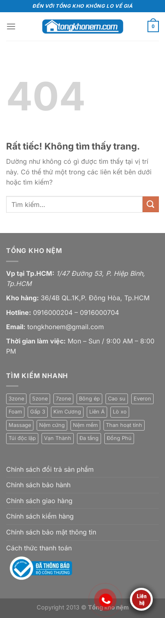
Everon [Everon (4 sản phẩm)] (142, 399)
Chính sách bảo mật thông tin (51, 532)
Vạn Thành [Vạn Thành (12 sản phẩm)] (57, 438)
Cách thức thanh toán (39, 548)
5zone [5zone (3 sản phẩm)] (40, 399)
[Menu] (11, 26)
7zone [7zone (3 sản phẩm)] (63, 399)
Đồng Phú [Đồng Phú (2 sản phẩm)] (119, 438)
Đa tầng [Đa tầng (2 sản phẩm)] (89, 438)
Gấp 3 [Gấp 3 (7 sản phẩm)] (37, 412)
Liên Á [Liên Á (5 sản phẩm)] (97, 412)
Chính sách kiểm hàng (40, 516)
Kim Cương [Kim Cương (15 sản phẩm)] (67, 412)
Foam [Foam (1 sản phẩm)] (15, 412)
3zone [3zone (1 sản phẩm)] (16, 399)
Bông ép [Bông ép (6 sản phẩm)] (89, 399)
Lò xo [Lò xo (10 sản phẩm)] (120, 412)
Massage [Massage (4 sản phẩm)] (20, 425)
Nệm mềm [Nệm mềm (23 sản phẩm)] (85, 425)
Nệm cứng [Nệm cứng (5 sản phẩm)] (52, 425)
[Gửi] (151, 204)
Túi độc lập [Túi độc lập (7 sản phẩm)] (22, 438)
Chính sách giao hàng (39, 501)
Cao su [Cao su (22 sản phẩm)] (116, 399)
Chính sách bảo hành (38, 485)
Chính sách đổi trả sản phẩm (50, 469)
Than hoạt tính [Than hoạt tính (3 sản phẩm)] (124, 425)
